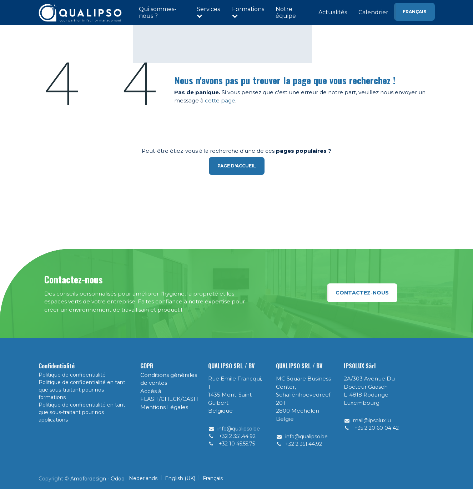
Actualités (332, 12)
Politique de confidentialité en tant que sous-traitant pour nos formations (82, 389)
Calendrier (373, 12)
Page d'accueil (236, 165)
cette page (220, 100)
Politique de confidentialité (72, 375)
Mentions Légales (164, 407)
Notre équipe (286, 12)
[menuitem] (143, 478)
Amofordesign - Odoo (97, 478)
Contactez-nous (362, 292)
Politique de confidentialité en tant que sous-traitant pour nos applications (82, 412)
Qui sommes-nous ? (157, 12)
